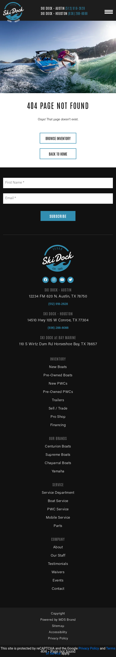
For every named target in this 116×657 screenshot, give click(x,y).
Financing (58, 425)
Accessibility (58, 632)
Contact (58, 589)
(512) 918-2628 (75, 8)
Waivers (58, 572)
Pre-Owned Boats (58, 375)
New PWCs (58, 384)
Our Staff (58, 556)
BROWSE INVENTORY (58, 138)
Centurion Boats (58, 447)
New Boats (58, 367)
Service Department (58, 493)
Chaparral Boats (58, 463)
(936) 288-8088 (78, 13)
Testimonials (58, 564)
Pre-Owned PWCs (58, 392)
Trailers (58, 400)
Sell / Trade (58, 409)
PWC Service (58, 509)
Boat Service (58, 501)
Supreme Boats (58, 455)
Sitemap (58, 626)
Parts (58, 526)
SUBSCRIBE (57, 215)
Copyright (58, 613)
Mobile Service (58, 518)
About (58, 547)
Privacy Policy (58, 638)
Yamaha (58, 471)
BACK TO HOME (58, 153)
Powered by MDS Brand (58, 620)
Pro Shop (58, 417)
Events (58, 581)
